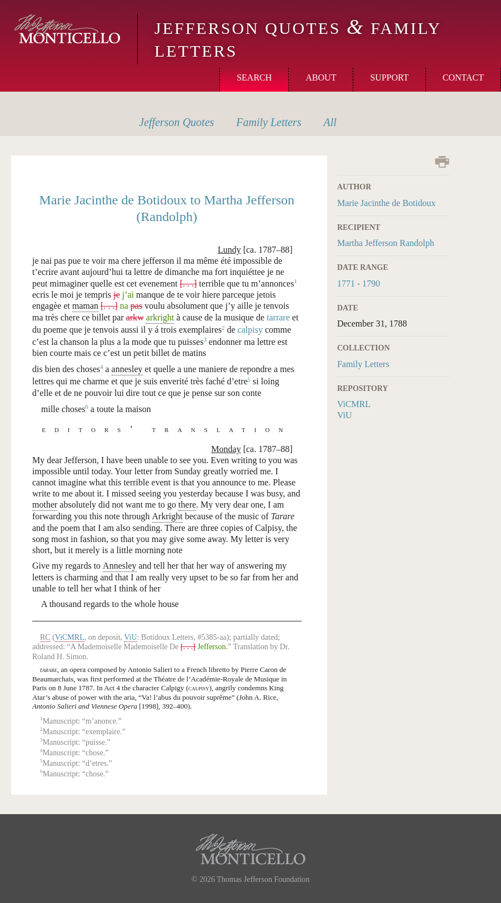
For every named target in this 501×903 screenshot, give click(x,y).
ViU (344, 415)
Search (254, 77)
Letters (268, 122)
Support (389, 77)
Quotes (176, 122)
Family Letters (363, 364)
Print (442, 161)
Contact (463, 77)
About (320, 77)
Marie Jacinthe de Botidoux (386, 203)
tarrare (278, 317)
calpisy (250, 330)
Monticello (67, 29)
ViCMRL (353, 404)
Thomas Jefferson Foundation (263, 879)
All (330, 122)
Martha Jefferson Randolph (385, 243)
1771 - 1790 (358, 283)
